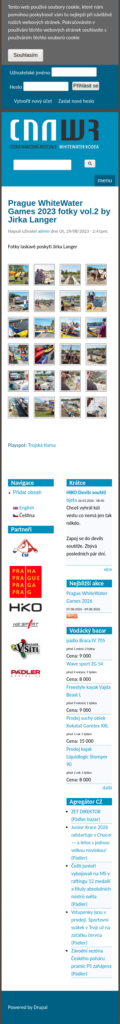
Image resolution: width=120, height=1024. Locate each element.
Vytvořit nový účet (33, 101)
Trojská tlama (42, 445)
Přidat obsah (27, 492)
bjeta (72, 500)
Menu (105, 180)
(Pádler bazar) (85, 819)
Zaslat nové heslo (76, 101)
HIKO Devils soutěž (86, 492)
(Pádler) (79, 858)
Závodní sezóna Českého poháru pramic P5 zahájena (91, 958)
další (107, 788)
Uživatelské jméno (30, 72)
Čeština (24, 515)
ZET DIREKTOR (86, 812)
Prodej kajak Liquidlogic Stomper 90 (87, 756)
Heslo (16, 87)
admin (44, 231)
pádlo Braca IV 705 (86, 640)
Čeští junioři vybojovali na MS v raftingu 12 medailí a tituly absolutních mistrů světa (91, 881)
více (108, 569)
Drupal (41, 1007)
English (23, 508)
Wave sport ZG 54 (85, 664)
